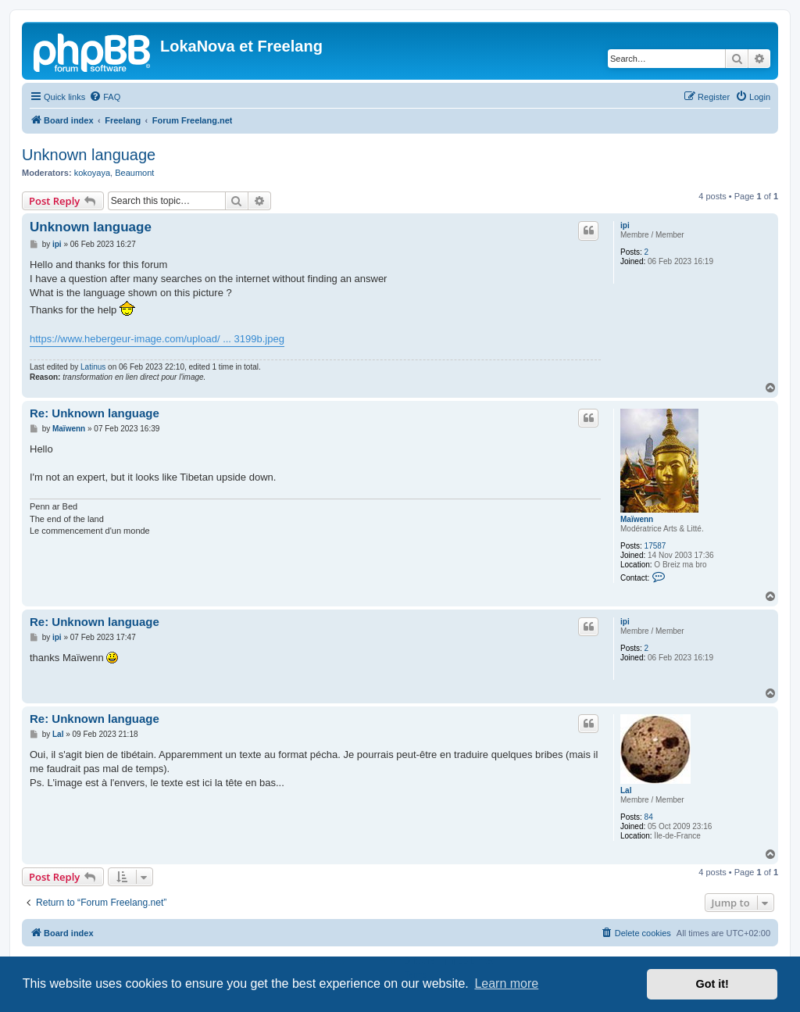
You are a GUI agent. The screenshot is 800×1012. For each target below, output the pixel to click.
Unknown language (88, 154)
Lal (625, 790)
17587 (655, 546)
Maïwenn (636, 519)
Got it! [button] (712, 984)
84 (649, 817)
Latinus (92, 367)
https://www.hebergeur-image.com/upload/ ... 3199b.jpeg (157, 339)
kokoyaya (92, 172)
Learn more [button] (506, 983)
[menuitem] (104, 97)
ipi (625, 225)
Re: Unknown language (94, 413)
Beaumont (134, 172)
